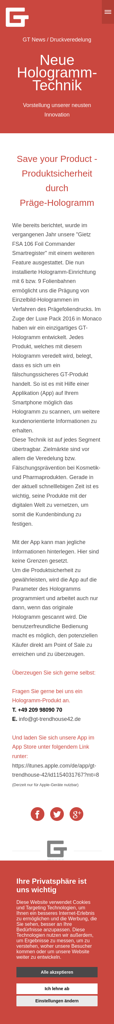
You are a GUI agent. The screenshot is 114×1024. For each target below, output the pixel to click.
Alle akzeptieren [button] (57, 972)
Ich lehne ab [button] (57, 988)
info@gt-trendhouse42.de (50, 719)
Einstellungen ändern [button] (56, 1000)
